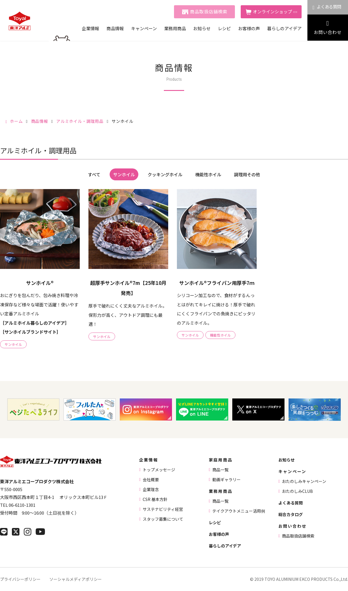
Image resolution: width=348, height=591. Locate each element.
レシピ (224, 28)
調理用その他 (247, 174)
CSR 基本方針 (155, 499)
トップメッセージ (159, 470)
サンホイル (124, 174)
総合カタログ (290, 514)
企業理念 (151, 489)
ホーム (16, 121)
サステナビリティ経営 (163, 509)
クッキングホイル (165, 174)
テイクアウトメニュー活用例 (238, 511)
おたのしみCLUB (297, 491)
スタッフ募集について (163, 519)
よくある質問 (329, 6)
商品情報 (115, 28)
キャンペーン (144, 28)
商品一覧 (220, 470)
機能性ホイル (208, 174)
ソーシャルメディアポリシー (75, 579)
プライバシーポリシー (20, 579)
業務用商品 (175, 28)
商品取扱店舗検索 (209, 11)
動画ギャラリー (226, 479)
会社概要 (151, 479)
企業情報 (90, 28)
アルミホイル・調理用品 (80, 121)
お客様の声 (249, 28)
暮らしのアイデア (284, 28)
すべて (94, 174)
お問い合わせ (328, 32)
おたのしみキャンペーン (304, 481)
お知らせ (202, 28)
